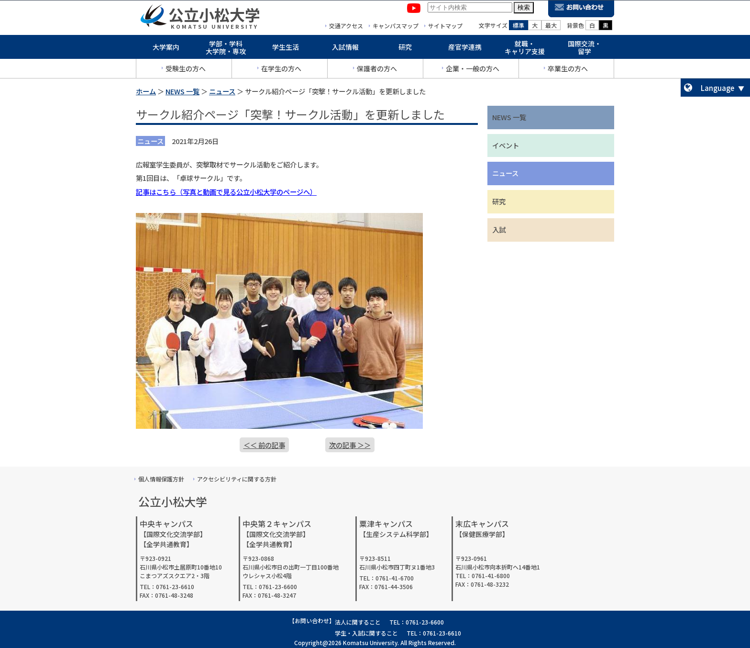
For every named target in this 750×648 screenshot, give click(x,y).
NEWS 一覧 (182, 91)
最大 (551, 27)
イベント (505, 145)
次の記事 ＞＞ (350, 445)
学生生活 (285, 49)
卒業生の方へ (568, 70)
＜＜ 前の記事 (264, 445)
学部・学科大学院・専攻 (226, 49)
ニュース (222, 91)
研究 (405, 49)
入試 (499, 229)
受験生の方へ (185, 70)
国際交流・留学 (584, 49)
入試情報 (345, 49)
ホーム (146, 91)
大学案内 (166, 49)
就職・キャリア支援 (525, 49)
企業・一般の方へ (472, 70)
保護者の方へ (377, 70)
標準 (518, 27)
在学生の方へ (281, 70)
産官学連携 (465, 49)
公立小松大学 (214, 16)
